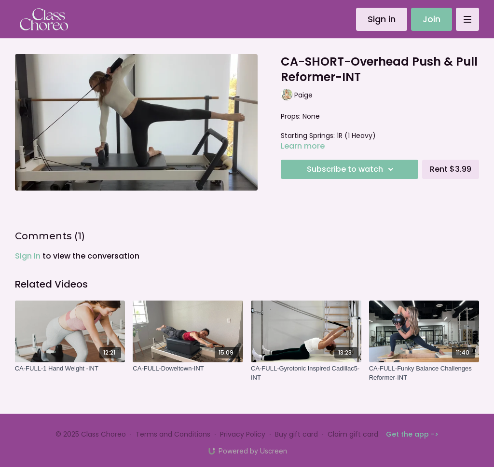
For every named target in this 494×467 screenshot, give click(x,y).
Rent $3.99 (450, 169)
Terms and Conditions (173, 434)
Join (431, 19)
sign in (28, 255)
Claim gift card (353, 434)
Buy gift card (296, 434)
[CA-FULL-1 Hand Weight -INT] (70, 368)
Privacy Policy (242, 434)
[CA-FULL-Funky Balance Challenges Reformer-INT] (424, 373)
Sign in (382, 19)
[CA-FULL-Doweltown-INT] (188, 368)
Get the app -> (412, 434)
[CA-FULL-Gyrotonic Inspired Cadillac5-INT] (306, 373)
